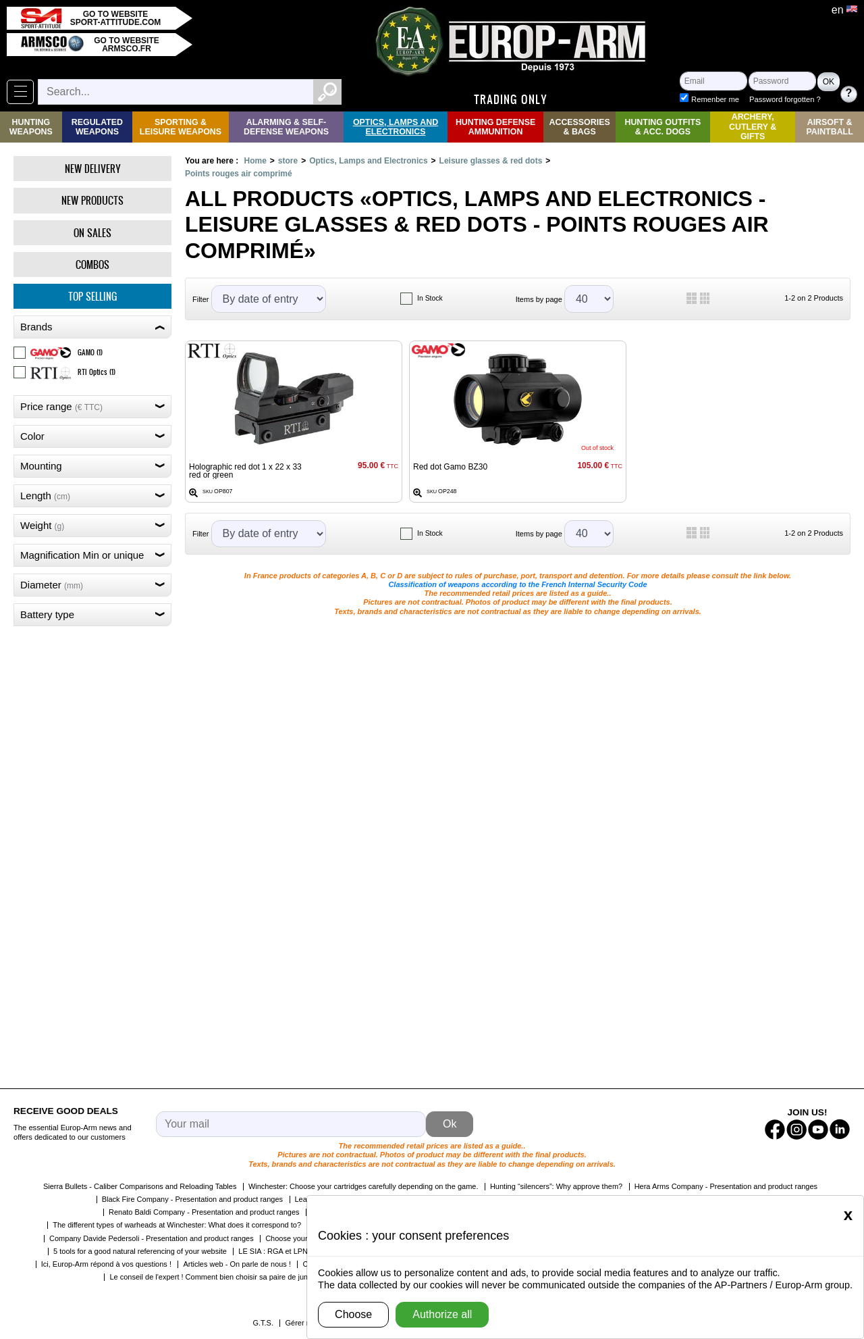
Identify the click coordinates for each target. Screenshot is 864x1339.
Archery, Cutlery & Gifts (752, 126)
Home (255, 161)
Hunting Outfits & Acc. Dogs (662, 127)
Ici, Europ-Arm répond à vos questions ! (106, 1264)
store (288, 161)
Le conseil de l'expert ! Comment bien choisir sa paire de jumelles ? (220, 1276)
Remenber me (715, 99)
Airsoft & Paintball (829, 127)
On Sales (92, 233)
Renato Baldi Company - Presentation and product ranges (204, 1212)
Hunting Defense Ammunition (495, 127)
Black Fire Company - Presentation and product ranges (192, 1199)
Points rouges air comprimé (238, 173)
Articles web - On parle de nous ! (237, 1264)
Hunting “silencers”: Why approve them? (556, 1186)
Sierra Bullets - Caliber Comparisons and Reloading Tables (140, 1186)
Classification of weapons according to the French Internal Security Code (517, 584)
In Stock (430, 298)
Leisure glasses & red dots (491, 161)
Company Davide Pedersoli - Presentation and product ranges (151, 1238)
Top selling (92, 296)
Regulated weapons (97, 127)
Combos (92, 264)
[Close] (848, 1215)
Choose (353, 1314)
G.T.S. (262, 1322)
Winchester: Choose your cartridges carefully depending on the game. (363, 1186)
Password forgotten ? (785, 99)
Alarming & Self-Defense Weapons (286, 127)
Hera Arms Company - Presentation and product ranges (725, 1186)
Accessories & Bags (579, 127)
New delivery (93, 168)
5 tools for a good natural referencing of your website (140, 1251)
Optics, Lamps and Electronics (395, 127)
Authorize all (442, 1314)
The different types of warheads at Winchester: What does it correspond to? (177, 1224)
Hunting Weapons (31, 127)
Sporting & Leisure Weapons (180, 127)
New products (92, 200)
